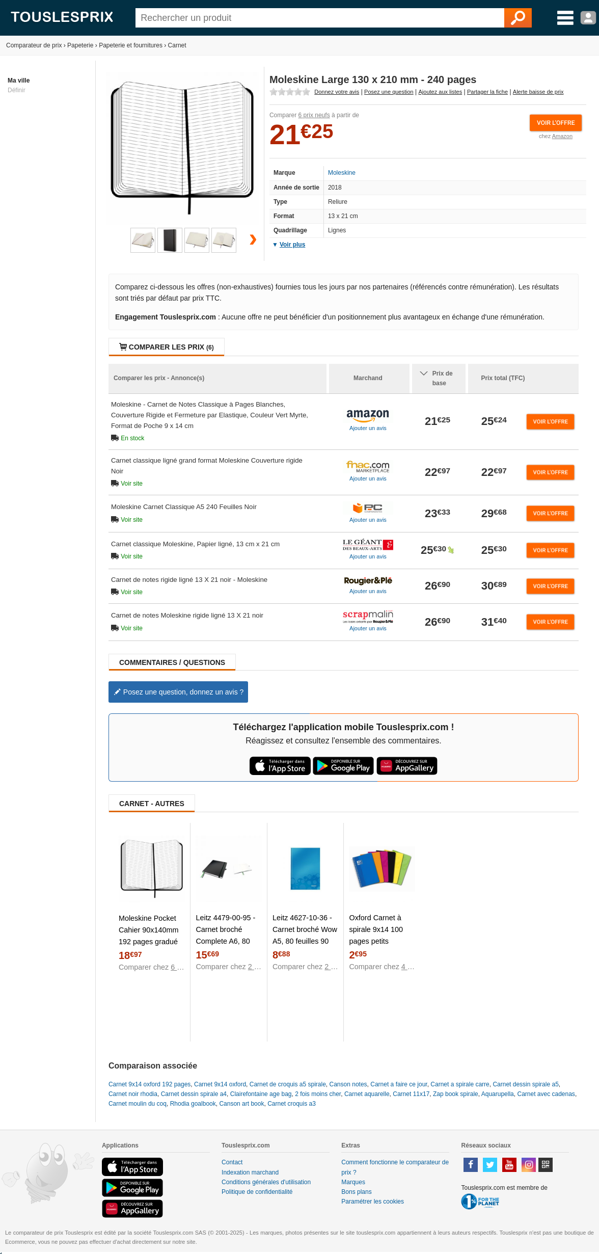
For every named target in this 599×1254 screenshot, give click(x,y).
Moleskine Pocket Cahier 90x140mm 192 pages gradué (149, 930)
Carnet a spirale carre (459, 1084)
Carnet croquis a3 (291, 1103)
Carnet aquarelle (367, 1094)
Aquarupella (497, 1094)
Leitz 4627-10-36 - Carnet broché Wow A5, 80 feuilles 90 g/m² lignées (305, 935)
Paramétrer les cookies (372, 1201)
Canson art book (241, 1103)
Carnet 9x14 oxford (220, 1084)
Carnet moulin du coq (137, 1103)
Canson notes (348, 1084)
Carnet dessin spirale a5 (525, 1084)
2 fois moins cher (318, 1094)
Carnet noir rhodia (132, 1094)
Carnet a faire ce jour (398, 1084)
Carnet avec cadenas (546, 1094)
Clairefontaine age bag (261, 1094)
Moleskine (342, 172)
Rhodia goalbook (193, 1103)
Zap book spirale (455, 1094)
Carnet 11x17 (411, 1094)
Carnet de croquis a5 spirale (288, 1084)
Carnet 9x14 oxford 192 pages (149, 1084)
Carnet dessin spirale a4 (194, 1094)
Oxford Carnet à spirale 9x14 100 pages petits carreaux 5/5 (376, 935)
